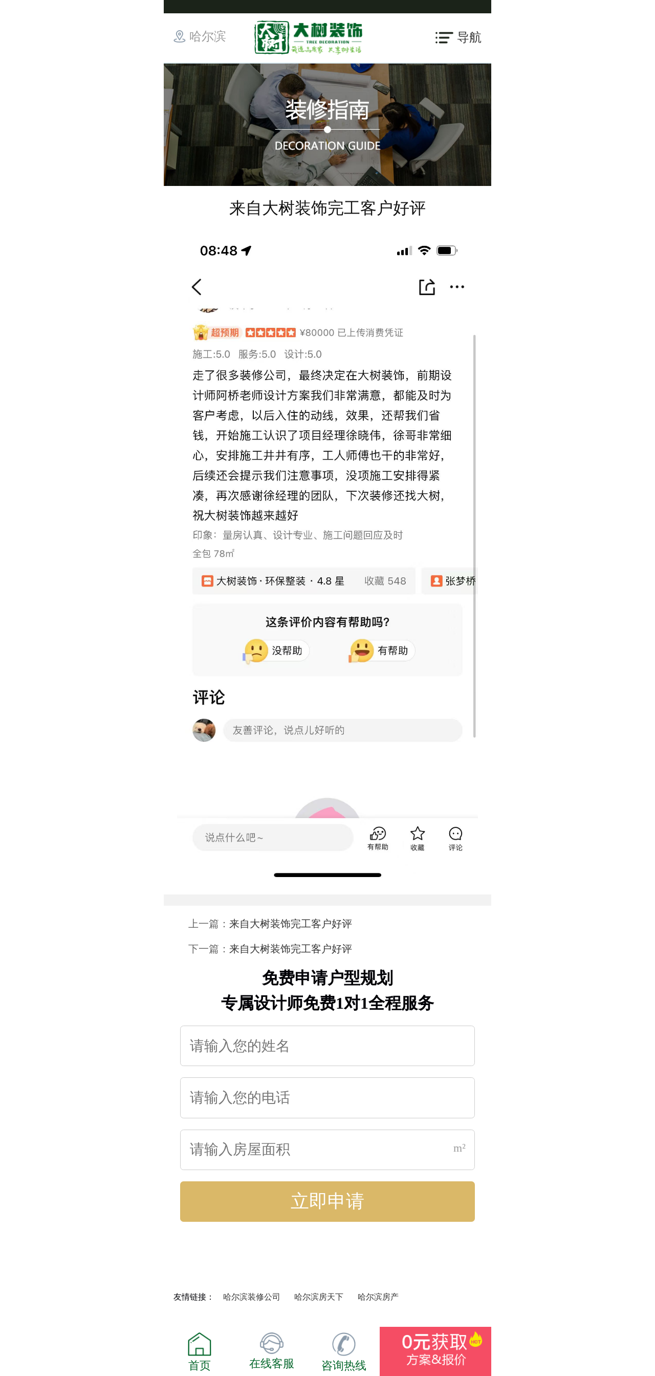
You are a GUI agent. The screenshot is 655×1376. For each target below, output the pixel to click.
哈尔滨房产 (378, 1296)
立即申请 (327, 1201)
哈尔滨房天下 (318, 1296)
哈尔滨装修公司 (251, 1296)
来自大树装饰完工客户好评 (290, 923)
